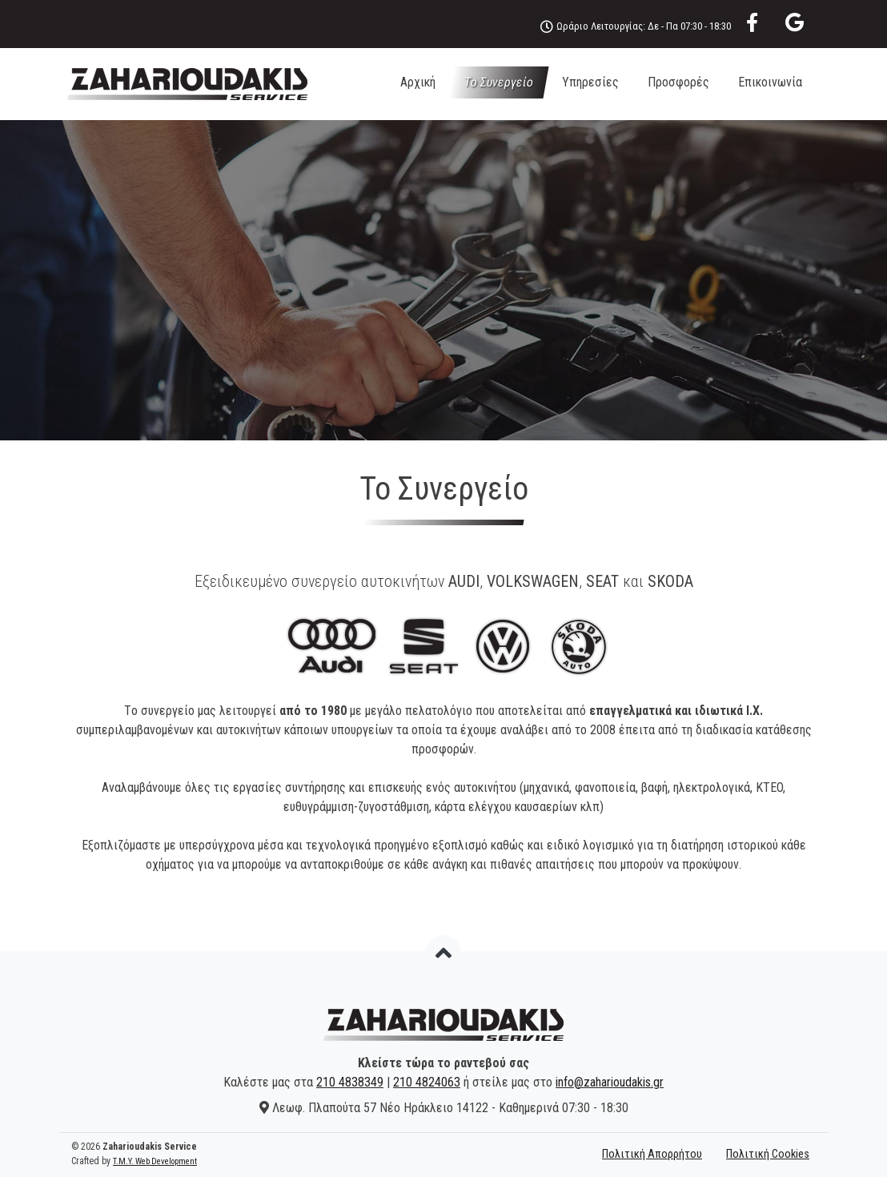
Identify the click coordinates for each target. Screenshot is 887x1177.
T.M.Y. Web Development (155, 1161)
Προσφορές (678, 82)
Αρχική (417, 82)
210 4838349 (349, 1082)
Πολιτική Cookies (767, 1154)
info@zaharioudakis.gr (610, 1082)
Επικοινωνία (770, 82)
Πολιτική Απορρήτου (652, 1154)
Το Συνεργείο (498, 82)
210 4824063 (426, 1082)
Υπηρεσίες (590, 82)
